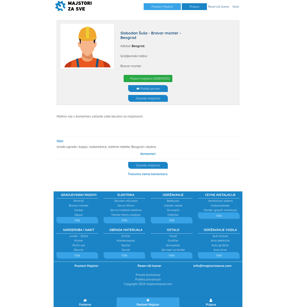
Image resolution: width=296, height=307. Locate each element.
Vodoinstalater (220, 205)
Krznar (78, 240)
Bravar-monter (79, 205)
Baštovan (173, 201)
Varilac (78, 210)
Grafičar (173, 240)
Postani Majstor (162, 7)
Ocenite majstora (148, 98)
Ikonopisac (173, 245)
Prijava (194, 7)
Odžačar (173, 215)
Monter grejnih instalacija (220, 210)
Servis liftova (126, 205)
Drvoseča (173, 210)
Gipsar (79, 215)
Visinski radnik (173, 205)
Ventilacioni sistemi (220, 201)
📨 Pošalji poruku (148, 88)
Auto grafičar (220, 245)
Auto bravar (220, 236)
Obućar (79, 250)
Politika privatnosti (148, 279)
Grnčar (125, 236)
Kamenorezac (126, 240)
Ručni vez (78, 245)
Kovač (126, 250)
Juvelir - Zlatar (78, 236)
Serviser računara (125, 201)
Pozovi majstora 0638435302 (148, 78)
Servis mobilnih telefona (126, 210)
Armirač (79, 201)
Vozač (173, 236)
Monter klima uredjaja (126, 215)
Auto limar (220, 250)
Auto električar (220, 240)
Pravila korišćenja (148, 275)
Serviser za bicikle (173, 250)
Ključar (126, 245)
